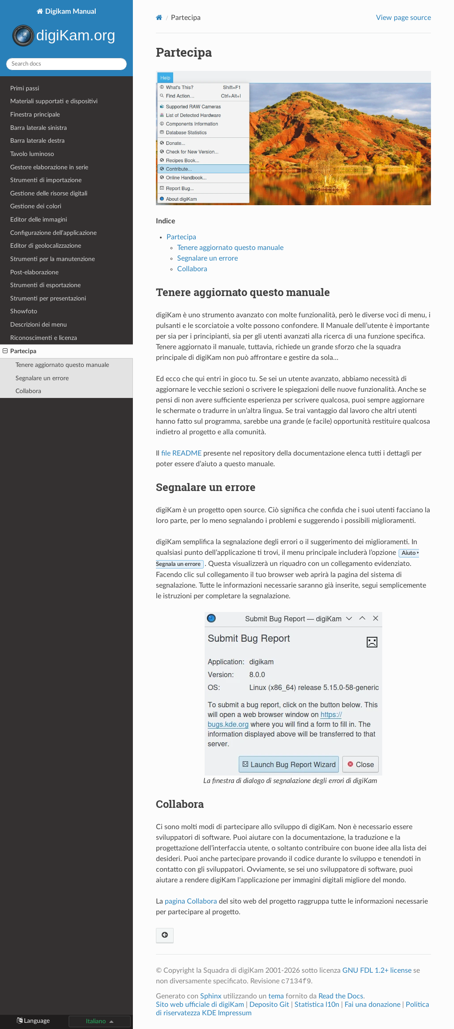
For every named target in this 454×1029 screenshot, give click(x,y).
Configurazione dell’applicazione (53, 233)
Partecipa (19, 351)
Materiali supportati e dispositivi (53, 101)
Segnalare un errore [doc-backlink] (206, 487)
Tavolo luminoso (32, 154)
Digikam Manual (66, 29)
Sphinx (210, 996)
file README (181, 453)
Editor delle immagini (38, 219)
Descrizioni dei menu (38, 324)
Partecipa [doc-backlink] (184, 52)
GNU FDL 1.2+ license (376, 970)
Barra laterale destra (37, 140)
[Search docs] (66, 64)
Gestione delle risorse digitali (48, 193)
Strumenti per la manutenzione (52, 259)
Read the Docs (340, 996)
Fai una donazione (372, 1004)
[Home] (159, 17)
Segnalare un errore (42, 378)
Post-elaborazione (34, 272)
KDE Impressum (227, 1013)
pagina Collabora (191, 901)
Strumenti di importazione (45, 180)
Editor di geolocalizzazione (45, 245)
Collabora (28, 391)
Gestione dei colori (35, 206)
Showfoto (23, 311)
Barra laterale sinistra (38, 128)
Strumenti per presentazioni (48, 298)
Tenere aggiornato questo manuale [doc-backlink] (243, 292)
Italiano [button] (96, 1021)
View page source (403, 17)
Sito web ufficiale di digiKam (200, 1004)
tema (276, 996)
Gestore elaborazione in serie (49, 167)
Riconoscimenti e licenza (43, 338)
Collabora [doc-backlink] (180, 804)
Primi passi (24, 88)
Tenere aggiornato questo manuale (62, 365)
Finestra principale (35, 114)
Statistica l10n (317, 1004)
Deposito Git (269, 1004)
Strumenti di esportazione (45, 285)
